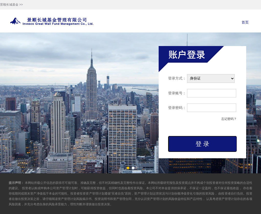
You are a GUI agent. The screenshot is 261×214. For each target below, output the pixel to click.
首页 (245, 22)
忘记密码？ (229, 119)
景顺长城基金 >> (11, 4)
